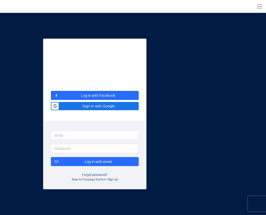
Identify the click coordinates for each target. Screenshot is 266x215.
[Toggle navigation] (259, 6)
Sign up (112, 179)
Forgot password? (94, 175)
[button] (95, 106)
